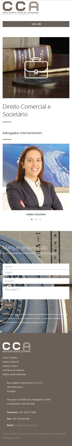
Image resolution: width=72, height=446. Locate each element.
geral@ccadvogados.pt (25, 425)
